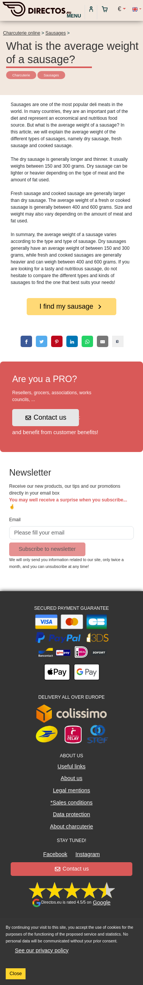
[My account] (91, 9)
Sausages (55, 33)
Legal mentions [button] (71, 790)
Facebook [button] (55, 854)
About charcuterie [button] (71, 826)
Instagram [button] (88, 854)
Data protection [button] (71, 814)
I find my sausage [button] (71, 306)
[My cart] (106, 9)
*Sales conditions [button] (71, 802)
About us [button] (71, 778)
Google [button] (101, 902)
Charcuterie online (21, 33)
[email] (102, 341)
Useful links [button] (72, 766)
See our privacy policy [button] (42, 950)
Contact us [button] (46, 417)
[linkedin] (72, 341)
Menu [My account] (74, 16)
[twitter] (41, 341)
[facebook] (26, 341)
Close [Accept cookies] (16, 973)
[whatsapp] (87, 341)
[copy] (118, 341)
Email (15, 519)
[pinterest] (57, 341)
